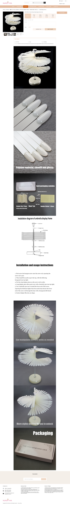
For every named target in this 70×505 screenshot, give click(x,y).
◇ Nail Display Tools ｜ (42, 9)
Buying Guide (41, 6)
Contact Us (56, 6)
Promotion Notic (33, 6)
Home (13, 6)
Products (25, 6)
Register (60, 3)
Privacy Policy (20, 503)
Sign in (64, 3)
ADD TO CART (50, 29)
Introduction (19, 6)
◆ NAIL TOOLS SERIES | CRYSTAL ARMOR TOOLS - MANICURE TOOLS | (24, 9)
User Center (48, 6)
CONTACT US (38, 29)
